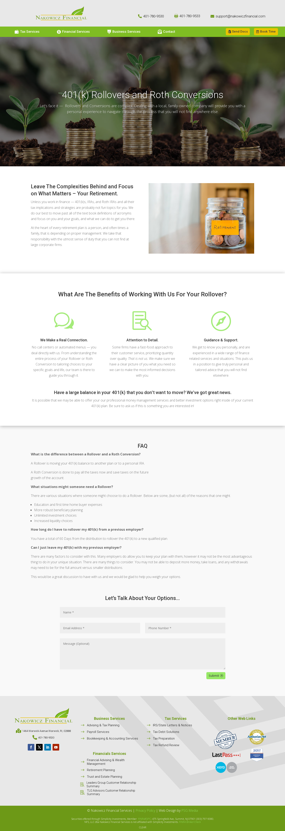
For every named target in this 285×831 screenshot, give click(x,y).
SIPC (148, 819)
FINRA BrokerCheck (190, 822)
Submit (214, 675)
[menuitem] (27, 32)
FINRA (141, 819)
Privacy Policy (145, 810)
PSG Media (189, 810)
